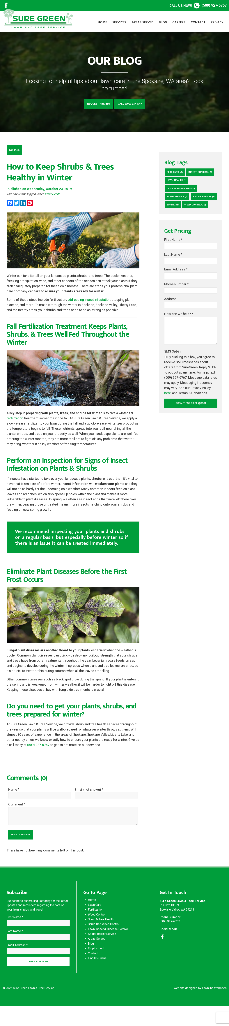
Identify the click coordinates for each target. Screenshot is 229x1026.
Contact (198, 22)
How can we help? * (178, 340)
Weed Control (96, 931)
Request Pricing (97, 104)
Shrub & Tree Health (100, 936)
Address (170, 324)
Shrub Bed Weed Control (103, 941)
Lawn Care (94, 922)
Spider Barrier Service (102, 951)
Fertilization (95, 927)
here (167, 419)
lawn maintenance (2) (182, 200)
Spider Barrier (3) (179, 218)
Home (102, 22)
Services (119, 22)
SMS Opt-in (172, 377)
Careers (178, 22)
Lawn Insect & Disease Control (108, 946)
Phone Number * (176, 309)
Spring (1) (203, 218)
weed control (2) (179, 227)
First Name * (173, 262)
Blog (163, 22)
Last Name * (173, 278)
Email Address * (175, 293)
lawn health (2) (177, 191)
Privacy (217, 22)
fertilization (15, 420)
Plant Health (52, 196)
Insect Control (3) (180, 182)
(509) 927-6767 (198, 5)
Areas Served (143, 22)
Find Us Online (97, 975)
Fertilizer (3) (176, 173)
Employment (96, 965)
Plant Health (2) (178, 209)
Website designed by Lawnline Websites (200, 1008)
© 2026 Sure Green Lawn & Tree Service (28, 1008)
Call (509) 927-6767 (132, 104)
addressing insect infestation (89, 302)
